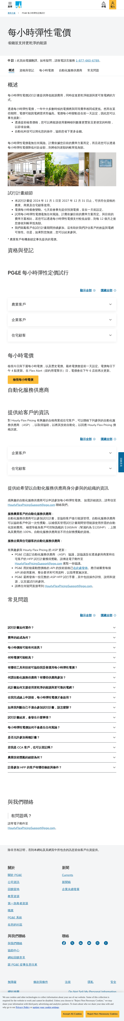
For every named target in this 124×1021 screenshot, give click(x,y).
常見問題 (93, 70)
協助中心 (13, 950)
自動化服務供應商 (70, 70)
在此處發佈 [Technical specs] (80, 568)
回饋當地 (13, 889)
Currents (67, 875)
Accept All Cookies (72, 1014)
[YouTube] (89, 943)
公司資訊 (13, 882)
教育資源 (13, 896)
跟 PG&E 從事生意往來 (22, 965)
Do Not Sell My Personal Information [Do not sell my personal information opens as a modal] (92, 992)
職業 (11, 910)
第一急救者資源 (18, 903)
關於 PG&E (15, 875)
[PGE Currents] (106, 943)
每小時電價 (46, 70)
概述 (11, 70)
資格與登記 (27, 70)
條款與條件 (40, 982)
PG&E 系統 (15, 918)
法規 (68, 982)
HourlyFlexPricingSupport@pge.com (31, 505)
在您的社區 (15, 925)
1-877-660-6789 (87, 61)
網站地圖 (13, 992)
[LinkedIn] (81, 943)
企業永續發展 (70, 889)
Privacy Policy (23, 1008)
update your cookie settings (46, 1008)
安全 (113, 982)
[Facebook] (64, 943)
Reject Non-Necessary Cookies (102, 1014)
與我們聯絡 (15, 943)
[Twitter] (72, 943)
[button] (10, 4)
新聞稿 (66, 882)
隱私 (90, 982)
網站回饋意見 (16, 957)
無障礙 (12, 982)
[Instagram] (97, 943)
